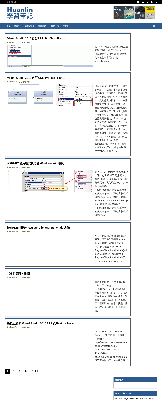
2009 (113, 326)
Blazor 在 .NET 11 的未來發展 (121, 64)
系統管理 (114, 138)
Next (41, 332)
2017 (113, 226)
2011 (113, 247)
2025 (113, 198)
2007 (113, 333)
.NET (113, 85)
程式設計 (24, 26)
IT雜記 (114, 110)
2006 (113, 337)
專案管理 (114, 174)
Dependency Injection (122, 124)
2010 (113, 323)
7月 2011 (118, 268)
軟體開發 (114, 117)
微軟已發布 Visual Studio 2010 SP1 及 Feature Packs (55, 290)
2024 (113, 202)
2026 (113, 195)
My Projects (117, 170)
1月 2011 (118, 318)
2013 (113, 240)
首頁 (13, 2)
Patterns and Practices (123, 102)
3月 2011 (118, 278)
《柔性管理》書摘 (27, 249)
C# (112, 88)
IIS (112, 156)
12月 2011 (118, 250)
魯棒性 (111, 59)
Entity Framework (120, 153)
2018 (113, 223)
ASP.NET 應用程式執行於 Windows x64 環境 (48, 152)
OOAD (114, 145)
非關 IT (114, 181)
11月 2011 (118, 254)
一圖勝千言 (60, 26)
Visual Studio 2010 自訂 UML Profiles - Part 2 (49, 38)
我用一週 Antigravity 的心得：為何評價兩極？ (128, 54)
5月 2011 (118, 271)
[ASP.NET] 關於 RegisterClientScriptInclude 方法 (52, 206)
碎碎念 (114, 127)
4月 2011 (118, 275)
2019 (113, 219)
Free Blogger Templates (54, 396)
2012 (113, 244)
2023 (113, 205)
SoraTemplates (26, 396)
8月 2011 (118, 264)
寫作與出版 (36, 26)
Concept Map (117, 167)
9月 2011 (118, 261)
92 (32, 332)
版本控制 (114, 120)
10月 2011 (118, 257)
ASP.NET (115, 92)
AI (112, 149)
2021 (113, 212)
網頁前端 (114, 142)
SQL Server (117, 160)
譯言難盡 (114, 113)
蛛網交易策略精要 (116, 70)
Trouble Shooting (120, 131)
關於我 (20, 2)
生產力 (114, 178)
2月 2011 (118, 315)
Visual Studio (118, 106)
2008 (113, 330)
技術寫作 (114, 135)
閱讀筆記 (48, 26)
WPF (113, 163)
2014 (113, 237)
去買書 (72, 26)
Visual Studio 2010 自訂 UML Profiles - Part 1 (49, 79)
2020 (113, 216)
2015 (113, 233)
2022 (113, 209)
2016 (113, 230)
